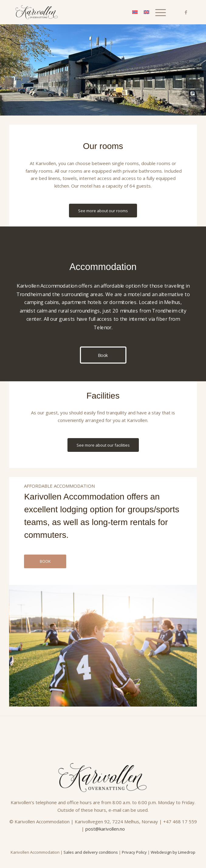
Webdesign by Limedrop (173, 852)
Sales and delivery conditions (91, 852)
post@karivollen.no (105, 829)
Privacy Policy (134, 852)
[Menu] (157, 12)
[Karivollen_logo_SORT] (85, 12)
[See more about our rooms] (103, 211)
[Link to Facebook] (186, 12)
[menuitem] (157, 12)
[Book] (103, 355)
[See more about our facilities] (103, 445)
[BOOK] (45, 561)
